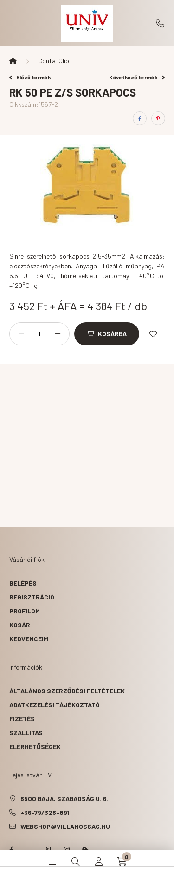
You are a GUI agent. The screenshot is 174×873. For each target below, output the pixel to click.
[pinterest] (158, 118)
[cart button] (122, 861)
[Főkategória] (13, 61)
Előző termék (30, 77)
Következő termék (137, 77)
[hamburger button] (52, 861)
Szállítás (26, 732)
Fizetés (22, 719)
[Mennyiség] (39, 334)
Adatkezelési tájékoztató (54, 705)
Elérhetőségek (35, 746)
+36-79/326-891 (160, 23)
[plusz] (57, 334)
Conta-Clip (53, 61)
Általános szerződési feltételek (67, 691)
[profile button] (99, 861)
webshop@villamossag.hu (65, 826)
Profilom (24, 611)
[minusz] (21, 334)
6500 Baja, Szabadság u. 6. (64, 798)
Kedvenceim (28, 639)
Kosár (19, 625)
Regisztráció (31, 597)
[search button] (75, 861)
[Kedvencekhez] (153, 334)
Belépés (23, 583)
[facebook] (140, 118)
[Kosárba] (106, 333)
